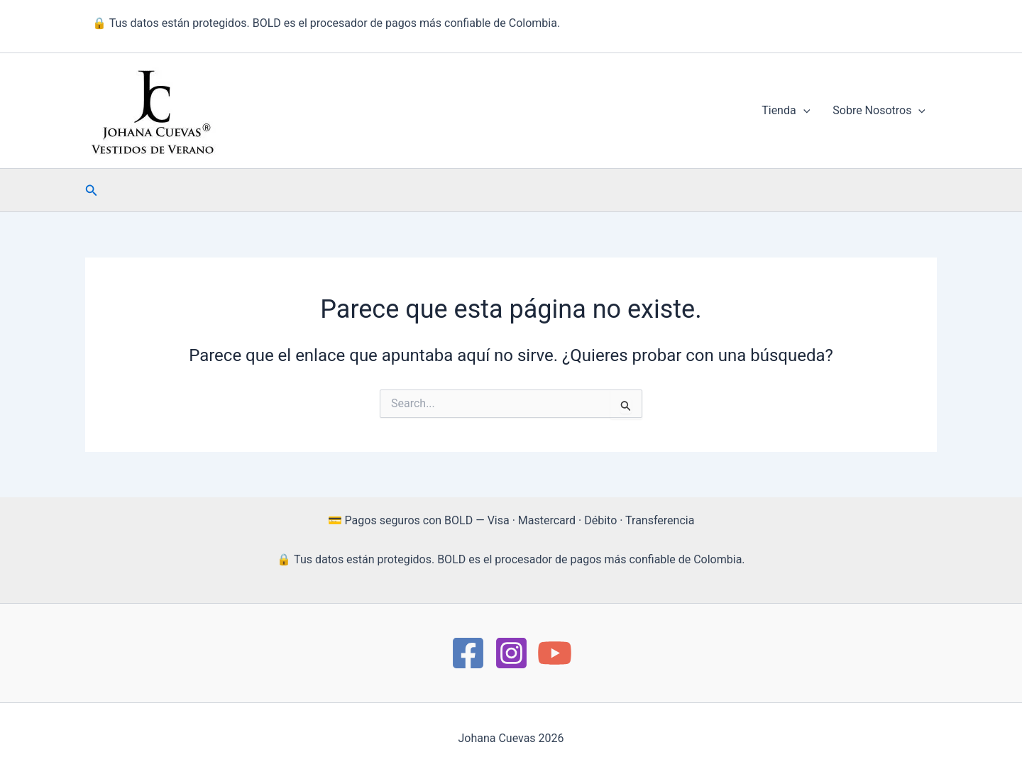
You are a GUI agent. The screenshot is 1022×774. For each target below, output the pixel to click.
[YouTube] (554, 653)
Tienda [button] (786, 110)
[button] (803, 110)
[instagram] (511, 653)
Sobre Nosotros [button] (879, 110)
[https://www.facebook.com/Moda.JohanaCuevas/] (468, 653)
